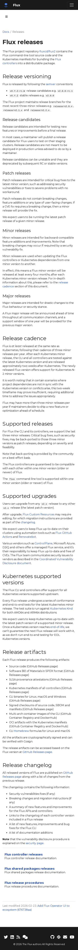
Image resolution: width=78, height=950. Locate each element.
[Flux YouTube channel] (72, 937)
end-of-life (57, 627)
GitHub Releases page (37, 752)
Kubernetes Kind (61, 608)
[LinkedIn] (12, 937)
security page (35, 843)
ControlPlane (43, 543)
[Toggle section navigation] (6, 16)
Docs (5, 31)
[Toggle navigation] (71, 5)
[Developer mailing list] (65, 937)
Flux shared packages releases (29, 868)
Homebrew (21, 731)
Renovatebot (27, 536)
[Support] (25, 937)
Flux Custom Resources (38, 514)
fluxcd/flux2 (47, 51)
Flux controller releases (23, 854)
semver (51, 84)
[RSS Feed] (18, 937)
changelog (28, 522)
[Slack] (58, 937)
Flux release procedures (24, 883)
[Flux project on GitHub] (52, 937)
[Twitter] (6, 937)
